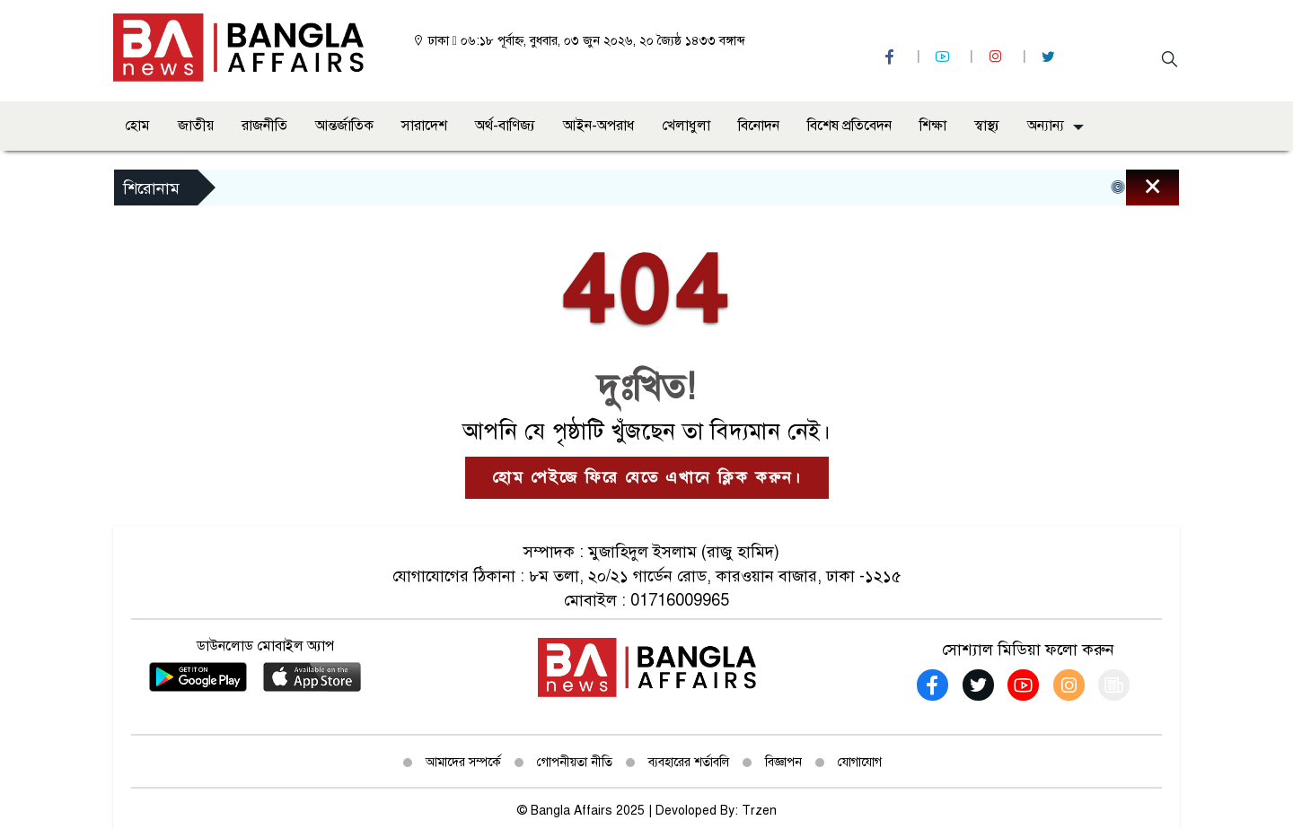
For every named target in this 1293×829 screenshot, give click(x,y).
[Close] (1136, 192)
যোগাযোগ (860, 762)
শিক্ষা (932, 126)
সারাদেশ (424, 126)
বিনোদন (758, 126)
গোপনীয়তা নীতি (574, 762)
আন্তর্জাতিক (344, 126)
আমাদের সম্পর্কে (463, 762)
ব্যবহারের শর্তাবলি (688, 762)
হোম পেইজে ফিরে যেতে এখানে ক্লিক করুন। (647, 477)
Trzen (759, 810)
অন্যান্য (1045, 126)
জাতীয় (196, 126)
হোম (137, 126)
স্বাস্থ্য (986, 126)
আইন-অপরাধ (598, 126)
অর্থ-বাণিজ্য (505, 126)
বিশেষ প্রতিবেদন (849, 126)
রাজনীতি (264, 126)
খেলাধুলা (686, 126)
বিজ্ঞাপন (783, 762)
